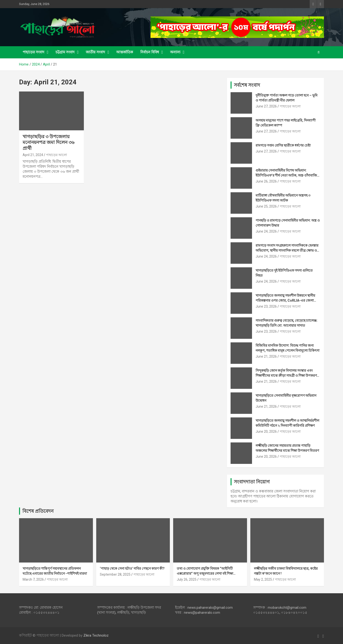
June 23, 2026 (266, 306)
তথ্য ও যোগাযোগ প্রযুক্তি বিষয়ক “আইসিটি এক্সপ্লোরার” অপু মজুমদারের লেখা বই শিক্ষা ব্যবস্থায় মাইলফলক (205, 573)
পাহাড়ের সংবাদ (33, 52)
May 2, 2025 (263, 579)
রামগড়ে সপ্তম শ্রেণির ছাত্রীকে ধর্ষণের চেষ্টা (283, 145)
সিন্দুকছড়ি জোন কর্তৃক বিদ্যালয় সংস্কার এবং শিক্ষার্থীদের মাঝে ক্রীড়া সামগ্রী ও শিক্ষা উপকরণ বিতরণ (286, 375)
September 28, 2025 (115, 574)
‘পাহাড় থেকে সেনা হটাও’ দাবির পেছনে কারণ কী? (132, 568)
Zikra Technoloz (96, 635)
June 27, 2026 (266, 106)
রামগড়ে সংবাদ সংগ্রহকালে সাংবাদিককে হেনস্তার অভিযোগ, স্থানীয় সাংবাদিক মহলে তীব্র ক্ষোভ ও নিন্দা (287, 250)
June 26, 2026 (266, 181)
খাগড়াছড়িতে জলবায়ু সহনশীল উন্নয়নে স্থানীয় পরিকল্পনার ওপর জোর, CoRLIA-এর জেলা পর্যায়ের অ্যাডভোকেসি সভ (285, 300)
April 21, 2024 (33, 155)
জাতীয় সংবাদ (95, 52)
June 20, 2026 (266, 431)
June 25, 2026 (266, 206)
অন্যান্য (175, 52)
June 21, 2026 (266, 356)
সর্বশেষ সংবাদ (247, 85)
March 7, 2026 (33, 579)
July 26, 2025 (187, 579)
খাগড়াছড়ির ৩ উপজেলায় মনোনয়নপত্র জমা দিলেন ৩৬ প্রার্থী (48, 142)
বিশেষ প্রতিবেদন (38, 511)
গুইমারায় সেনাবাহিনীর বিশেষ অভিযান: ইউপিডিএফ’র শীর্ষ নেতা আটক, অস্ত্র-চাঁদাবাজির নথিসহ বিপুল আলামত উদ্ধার (287, 175)
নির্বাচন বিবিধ (149, 52)
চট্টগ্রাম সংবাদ (65, 52)
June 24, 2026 (266, 231)
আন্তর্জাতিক (124, 52)
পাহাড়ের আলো (56, 155)
